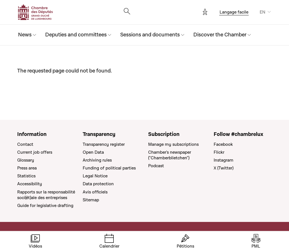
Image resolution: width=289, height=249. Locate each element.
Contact (25, 144)
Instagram (223, 160)
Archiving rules (97, 160)
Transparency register (104, 144)
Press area (27, 168)
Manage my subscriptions (173, 144)
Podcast (156, 166)
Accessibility (29, 184)
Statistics (26, 176)
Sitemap (91, 200)
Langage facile (234, 12)
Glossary (25, 160)
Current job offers (34, 152)
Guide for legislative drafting (45, 205)
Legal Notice (95, 176)
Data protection (98, 184)
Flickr (219, 152)
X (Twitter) (223, 168)
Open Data (93, 152)
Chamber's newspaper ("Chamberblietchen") (169, 155)
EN (262, 12)
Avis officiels (95, 192)
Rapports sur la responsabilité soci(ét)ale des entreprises (46, 194)
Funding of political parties (109, 168)
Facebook (223, 144)
